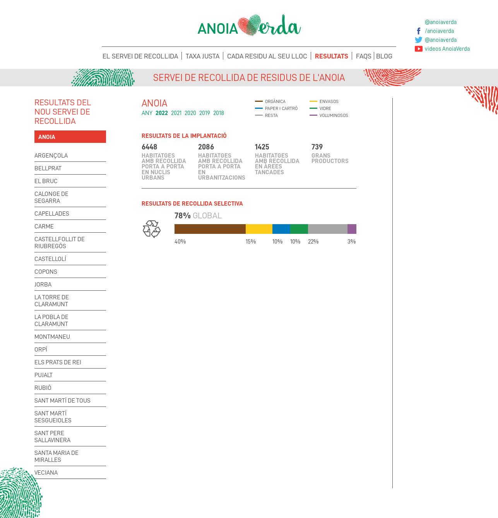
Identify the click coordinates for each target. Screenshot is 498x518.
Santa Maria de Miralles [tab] (56, 456)
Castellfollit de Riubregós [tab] (59, 242)
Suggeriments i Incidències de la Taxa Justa (304, 502)
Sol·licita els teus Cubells (414, 497)
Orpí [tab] (40, 349)
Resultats (331, 56)
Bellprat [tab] (48, 168)
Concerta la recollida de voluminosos (83, 502)
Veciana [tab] (46, 473)
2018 (218, 113)
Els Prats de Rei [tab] (57, 362)
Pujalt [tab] (43, 375)
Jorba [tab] (42, 284)
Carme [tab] (44, 226)
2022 (162, 113)
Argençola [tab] (51, 156)
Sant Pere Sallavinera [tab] (52, 436)
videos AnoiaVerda (447, 49)
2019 (204, 113)
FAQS (363, 56)
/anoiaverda (439, 31)
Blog (384, 56)
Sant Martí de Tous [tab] (62, 401)
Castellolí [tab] (50, 259)
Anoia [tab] (46, 137)
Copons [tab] (45, 272)
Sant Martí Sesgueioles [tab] (53, 417)
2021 (176, 113)
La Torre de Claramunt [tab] (51, 300)
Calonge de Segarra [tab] (51, 197)
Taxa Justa (202, 56)
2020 (190, 113)
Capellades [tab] (51, 214)
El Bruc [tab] (46, 181)
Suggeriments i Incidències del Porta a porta (193, 502)
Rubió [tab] (42, 388)
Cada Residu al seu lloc (267, 56)
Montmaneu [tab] (52, 337)
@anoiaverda (441, 22)
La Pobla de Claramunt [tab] (51, 320)
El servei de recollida (140, 56)
